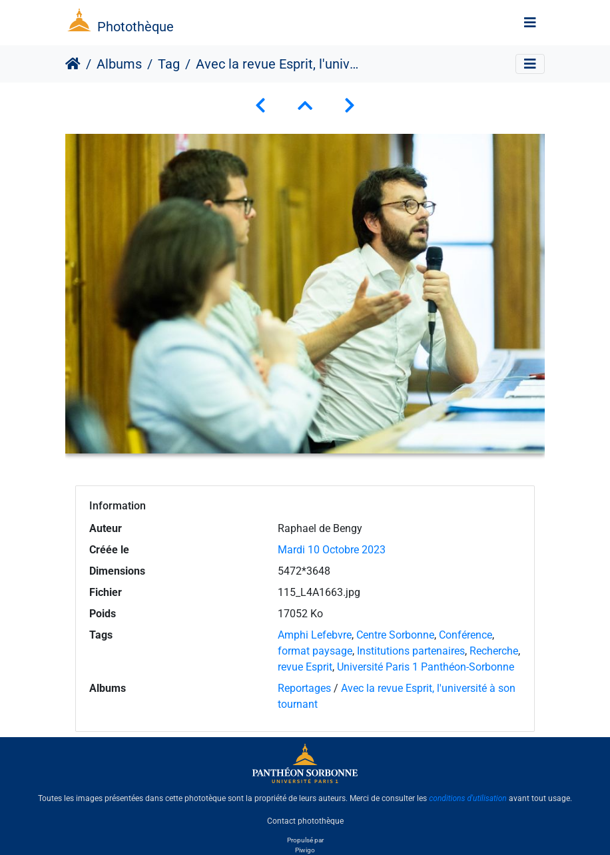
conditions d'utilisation (468, 798)
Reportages (304, 688)
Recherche (493, 651)
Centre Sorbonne (395, 635)
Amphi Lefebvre (315, 635)
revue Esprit (305, 667)
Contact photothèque (305, 821)
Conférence (465, 635)
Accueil (73, 64)
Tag (169, 64)
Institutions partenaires (411, 651)
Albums (119, 64)
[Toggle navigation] (530, 23)
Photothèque (135, 27)
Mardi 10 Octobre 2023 (332, 549)
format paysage (315, 651)
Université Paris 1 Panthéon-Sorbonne (425, 667)
